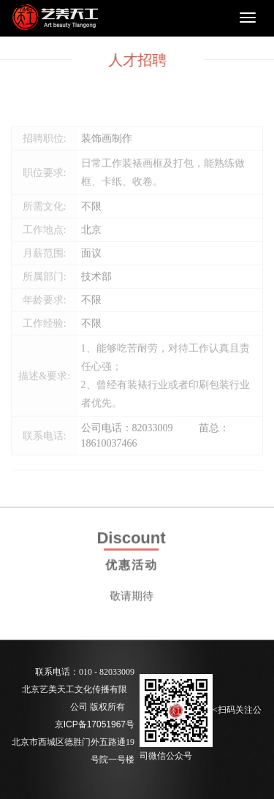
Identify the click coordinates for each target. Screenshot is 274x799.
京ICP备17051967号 (94, 724)
